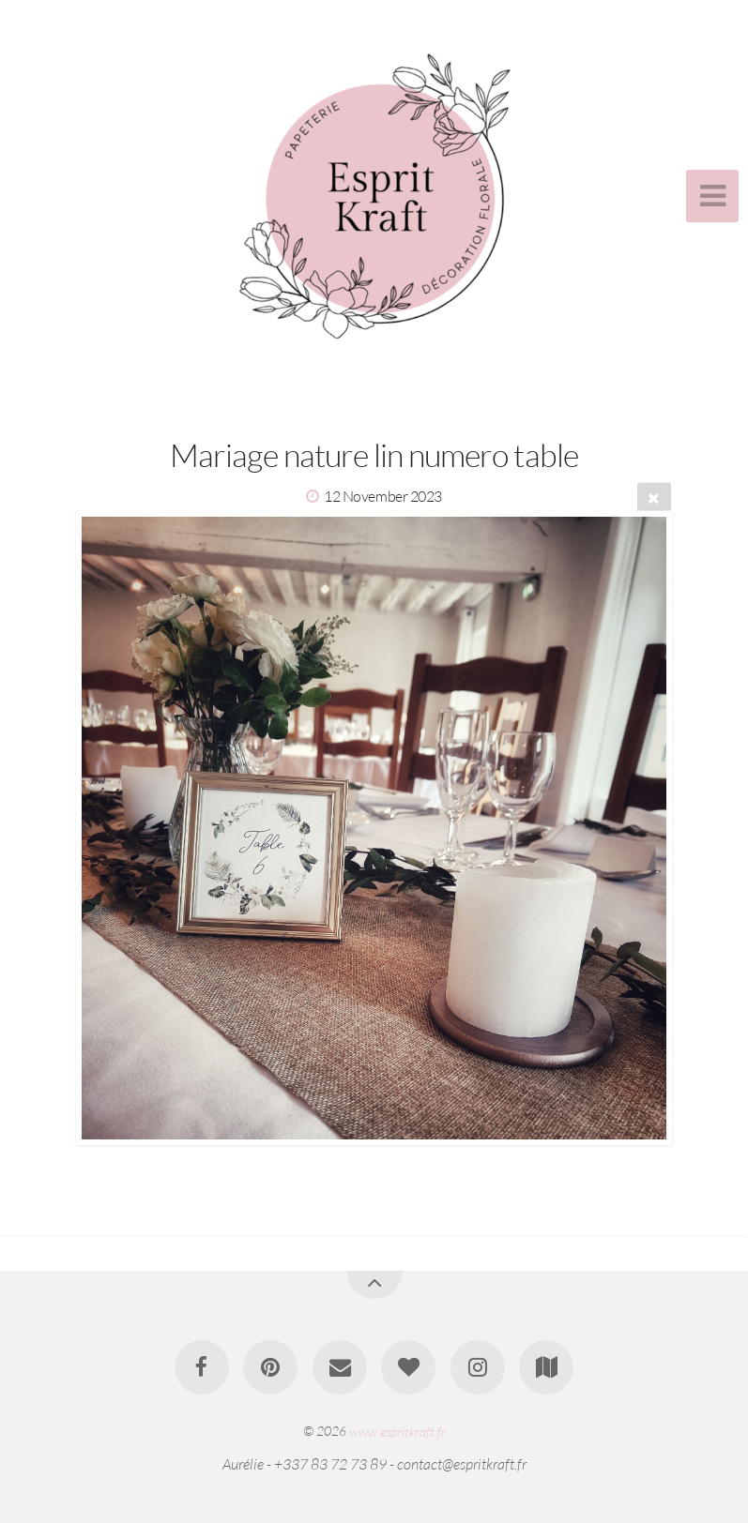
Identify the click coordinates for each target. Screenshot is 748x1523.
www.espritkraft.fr (397, 1431)
